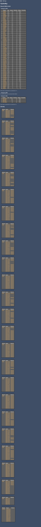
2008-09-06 (8, 416)
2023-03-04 (8, 166)
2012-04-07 (8, 353)
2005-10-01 (8, 466)
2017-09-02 (8, 262)
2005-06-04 (8, 470)
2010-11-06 (8, 379)
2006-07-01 (8, 452)
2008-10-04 (8, 415)
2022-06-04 (8, 180)
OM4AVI (4, 86)
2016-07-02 (8, 281)
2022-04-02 (8, 182)
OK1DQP (4, 24)
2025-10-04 (8, 124)
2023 (3, 156)
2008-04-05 (8, 421)
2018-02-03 (8, 252)
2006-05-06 (8, 454)
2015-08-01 (8, 297)
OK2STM (4, 71)
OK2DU (4, 64)
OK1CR (4, 70)
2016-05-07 (8, 283)
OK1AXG (4, 74)
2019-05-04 (8, 232)
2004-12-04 (8, 481)
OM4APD (4, 65)
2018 (3, 241)
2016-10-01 (8, 278)
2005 (3, 464)
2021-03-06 (8, 200)
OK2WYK (5, 52)
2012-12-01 (8, 344)
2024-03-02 (8, 149)
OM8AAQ (5, 63)
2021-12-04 (8, 190)
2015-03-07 (8, 303)
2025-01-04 (8, 134)
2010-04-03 (8, 387)
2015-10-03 (8, 295)
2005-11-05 (8, 465)
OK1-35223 (5, 102)
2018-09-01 (8, 245)
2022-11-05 (8, 174)
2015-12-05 (8, 293)
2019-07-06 (8, 230)
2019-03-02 (8, 234)
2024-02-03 (8, 150)
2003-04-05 (8, 511)
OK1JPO (4, 35)
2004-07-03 (8, 486)
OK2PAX (4, 44)
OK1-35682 (5, 98)
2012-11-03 (8, 345)
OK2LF (4, 36)
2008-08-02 (8, 417)
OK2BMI (4, 75)
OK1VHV (4, 68)
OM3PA (4, 12)
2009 (3, 395)
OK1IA (4, 46)
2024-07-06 (8, 144)
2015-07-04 (8, 298)
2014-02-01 (8, 321)
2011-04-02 (8, 370)
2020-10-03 (8, 209)
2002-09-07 (8, 518)
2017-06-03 (8, 265)
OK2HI (4, 32)
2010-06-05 (8, 385)
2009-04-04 (8, 404)
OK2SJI (4, 80)
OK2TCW (4, 82)
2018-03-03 (8, 251)
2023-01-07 (8, 168)
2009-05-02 (8, 403)
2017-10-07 (8, 261)
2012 (3, 344)
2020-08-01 (8, 212)
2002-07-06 (8, 521)
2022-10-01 (8, 175)
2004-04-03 (8, 490)
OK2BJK (4, 79)
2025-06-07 (8, 128)
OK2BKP (4, 21)
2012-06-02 (8, 351)
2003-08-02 (8, 502)
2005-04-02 (8, 473)
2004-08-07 (8, 485)
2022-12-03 (8, 173)
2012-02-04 (8, 355)
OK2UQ (4, 22)
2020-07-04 (8, 213)
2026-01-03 (8, 117)
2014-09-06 (8, 313)
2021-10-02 (8, 192)
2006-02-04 (8, 458)
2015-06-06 (8, 299)
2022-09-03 (8, 176)
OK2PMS (4, 15)
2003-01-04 (8, 514)
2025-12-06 (8, 122)
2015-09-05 (8, 296)
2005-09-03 (8, 467)
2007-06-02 (8, 436)
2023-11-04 (8, 157)
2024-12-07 (8, 139)
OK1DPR (4, 55)
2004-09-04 (8, 484)
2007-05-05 (8, 437)
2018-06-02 (8, 248)
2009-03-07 (8, 405)
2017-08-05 (8, 263)
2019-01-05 (8, 236)
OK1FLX (4, 42)
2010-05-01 (8, 386)
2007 (3, 430)
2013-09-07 (8, 330)
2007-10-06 (8, 432)
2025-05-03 (8, 129)
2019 (3, 224)
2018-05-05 (8, 249)
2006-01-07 (8, 459)
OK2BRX (4, 81)
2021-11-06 (8, 191)
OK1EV (4, 88)
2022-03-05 (8, 183)
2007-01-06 (8, 442)
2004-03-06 (8, 491)
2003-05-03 (8, 510)
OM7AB (4, 16)
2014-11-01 (8, 311)
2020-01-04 (8, 219)
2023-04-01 (8, 165)
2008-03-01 (8, 422)
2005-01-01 (8, 476)
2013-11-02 (8, 328)
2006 (3, 447)
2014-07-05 (8, 315)
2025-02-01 (8, 133)
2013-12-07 (8, 327)
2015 (3, 293)
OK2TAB (4, 66)
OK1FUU (4, 43)
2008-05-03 (8, 420)
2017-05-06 (8, 266)
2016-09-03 (8, 279)
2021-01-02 (8, 202)
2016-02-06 (8, 287)
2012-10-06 (8, 346)
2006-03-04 (8, 457)
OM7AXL (4, 25)
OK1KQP (4, 56)
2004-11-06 (8, 482)
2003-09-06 (8, 501)
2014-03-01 (8, 320)
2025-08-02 (8, 126)
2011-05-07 (8, 369)
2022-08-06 (8, 177)
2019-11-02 (8, 225)
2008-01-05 (8, 425)
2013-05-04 (8, 335)
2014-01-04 (8, 322)
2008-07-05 (8, 418)
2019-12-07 (8, 224)
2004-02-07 (8, 492)
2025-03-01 (8, 132)
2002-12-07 (8, 515)
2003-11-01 (8, 499)
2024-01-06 (8, 151)
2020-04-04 (8, 216)
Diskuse (12, 110)
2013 (3, 327)
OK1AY (4, 13)
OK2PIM (4, 31)
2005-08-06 (8, 468)
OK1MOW (5, 58)
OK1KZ (4, 33)
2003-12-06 (8, 498)
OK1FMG (4, 47)
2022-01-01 (8, 185)
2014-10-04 (8, 312)
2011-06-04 (8, 368)
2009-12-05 (8, 395)
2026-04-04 (8, 113)
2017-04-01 (8, 267)
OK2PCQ (4, 85)
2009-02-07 (8, 406)
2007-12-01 (8, 430)
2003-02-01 (8, 513)
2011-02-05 (8, 372)
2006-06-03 (8, 453)
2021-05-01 (8, 198)
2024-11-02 (8, 140)
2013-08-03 (8, 331)
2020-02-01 (8, 218)
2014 (3, 310)
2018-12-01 (8, 241)
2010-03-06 (8, 388)
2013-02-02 (8, 338)
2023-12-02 (8, 156)
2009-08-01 (8, 400)
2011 (3, 361)
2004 (3, 481)
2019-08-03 (8, 229)
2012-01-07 (8, 356)
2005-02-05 (8, 475)
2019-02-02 (8, 235)
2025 (3, 122)
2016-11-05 (8, 277)
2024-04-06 (8, 148)
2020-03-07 (8, 217)
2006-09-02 (8, 450)
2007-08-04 (8, 434)
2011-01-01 (8, 373)
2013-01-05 (8, 339)
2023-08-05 (8, 160)
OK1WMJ (5, 60)
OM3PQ (4, 27)
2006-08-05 (8, 451)
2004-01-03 (8, 493)
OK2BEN (4, 26)
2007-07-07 (8, 435)
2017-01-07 (8, 271)
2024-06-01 (8, 145)
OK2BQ (4, 57)
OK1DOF (4, 49)
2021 (3, 190)
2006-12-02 (8, 447)
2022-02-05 (8, 184)
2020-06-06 (8, 214)
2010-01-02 (8, 390)
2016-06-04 (8, 282)
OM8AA (4, 11)
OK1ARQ (4, 78)
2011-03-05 (8, 371)
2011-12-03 (8, 361)
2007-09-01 (8, 433)
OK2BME (4, 23)
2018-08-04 (8, 246)
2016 (3, 276)
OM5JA (4, 19)
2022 (3, 173)
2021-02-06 (8, 201)
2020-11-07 (8, 208)
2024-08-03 (8, 143)
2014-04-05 (8, 319)
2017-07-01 (8, 264)
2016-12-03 (8, 276)
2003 (3, 498)
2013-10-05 (8, 329)
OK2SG (4, 34)
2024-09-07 (8, 142)
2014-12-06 (8, 310)
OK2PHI (4, 20)
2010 (3, 378)
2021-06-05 (8, 197)
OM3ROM (5, 48)
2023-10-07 (8, 158)
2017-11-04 (8, 260)
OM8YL (4, 87)
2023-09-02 (8, 159)
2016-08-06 (8, 280)
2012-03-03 (8, 354)
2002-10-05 (8, 517)
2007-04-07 (8, 438)
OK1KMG (5, 54)
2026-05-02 (8, 112)
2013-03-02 (8, 337)
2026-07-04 (8, 110)
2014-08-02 (8, 314)
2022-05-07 (8, 181)
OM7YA (4, 59)
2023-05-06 (8, 164)
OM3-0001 (4, 99)
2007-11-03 (8, 431)
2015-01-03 (8, 305)
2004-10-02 (8, 483)
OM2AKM (5, 41)
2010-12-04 (8, 378)
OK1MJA (4, 38)
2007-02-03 (8, 441)
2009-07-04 (8, 401)
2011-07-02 (8, 367)
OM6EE (4, 14)
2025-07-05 (8, 127)
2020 (3, 207)
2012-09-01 (8, 347)
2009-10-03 (8, 398)
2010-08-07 (8, 383)
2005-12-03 (8, 464)
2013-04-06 (8, 336)
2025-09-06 (8, 125)
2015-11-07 (8, 294)
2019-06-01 (8, 231)
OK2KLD (4, 30)
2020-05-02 (8, 215)
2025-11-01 (8, 123)
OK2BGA (4, 77)
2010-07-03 (8, 384)
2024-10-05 (8, 141)
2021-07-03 (8, 196)
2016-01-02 (8, 288)
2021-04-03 (8, 199)
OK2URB (4, 45)
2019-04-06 (8, 233)
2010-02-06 (8, 389)
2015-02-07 (8, 304)
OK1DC (4, 53)
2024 (3, 139)
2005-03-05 (8, 474)
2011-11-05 (8, 362)
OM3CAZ (4, 37)
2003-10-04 (8, 500)
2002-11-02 (8, 516)
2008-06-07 (8, 419)
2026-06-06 (8, 111)
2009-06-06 (8, 402)
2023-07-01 (8, 161)
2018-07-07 (8, 247)
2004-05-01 (8, 489)
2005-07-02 (8, 469)
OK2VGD (4, 67)
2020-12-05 (8, 207)
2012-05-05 (8, 352)
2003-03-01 (8, 512)
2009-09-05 (8, 399)
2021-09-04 (8, 193)
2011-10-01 (8, 363)
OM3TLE (4, 69)
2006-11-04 (8, 448)
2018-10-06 (8, 244)
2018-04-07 (8, 250)
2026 (3, 110)
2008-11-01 (8, 414)
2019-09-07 (8, 228)
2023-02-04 (8, 167)
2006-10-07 (8, 449)
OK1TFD (4, 76)
